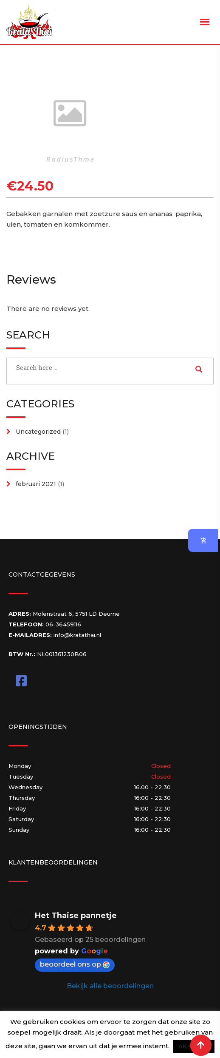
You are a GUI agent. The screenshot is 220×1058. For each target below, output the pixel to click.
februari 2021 (36, 484)
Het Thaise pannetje (76, 915)
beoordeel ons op (75, 964)
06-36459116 (63, 624)
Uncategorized (38, 431)
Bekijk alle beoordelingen (110, 986)
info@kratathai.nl (77, 634)
